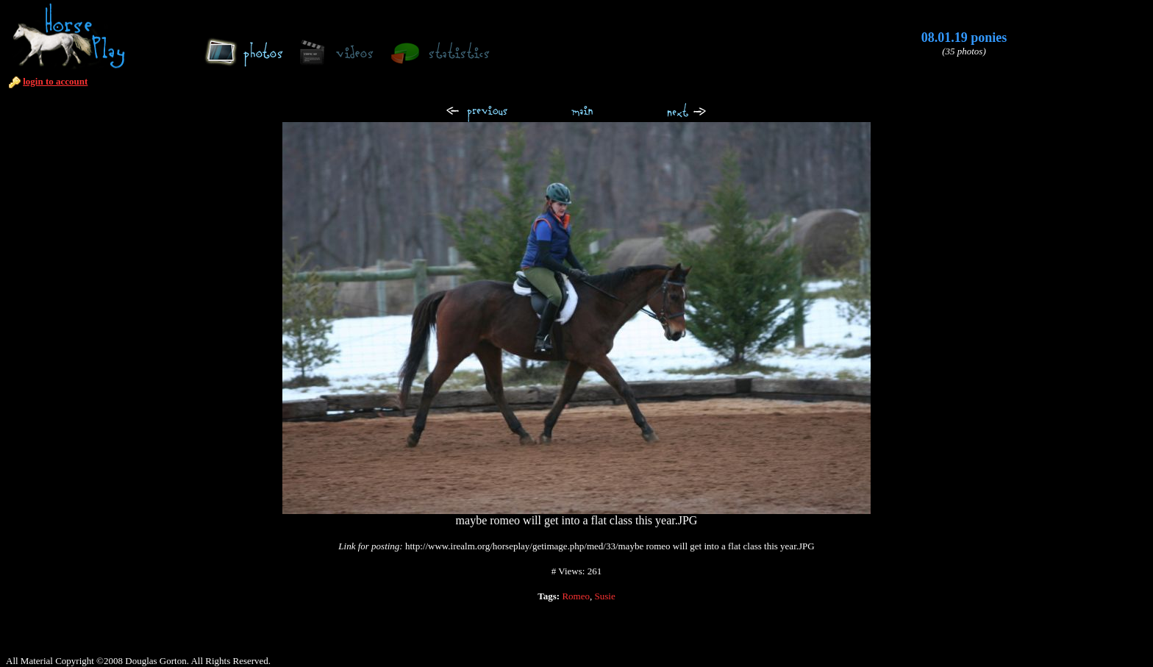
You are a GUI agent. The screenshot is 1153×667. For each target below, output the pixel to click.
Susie (605, 596)
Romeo (576, 596)
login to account (55, 81)
